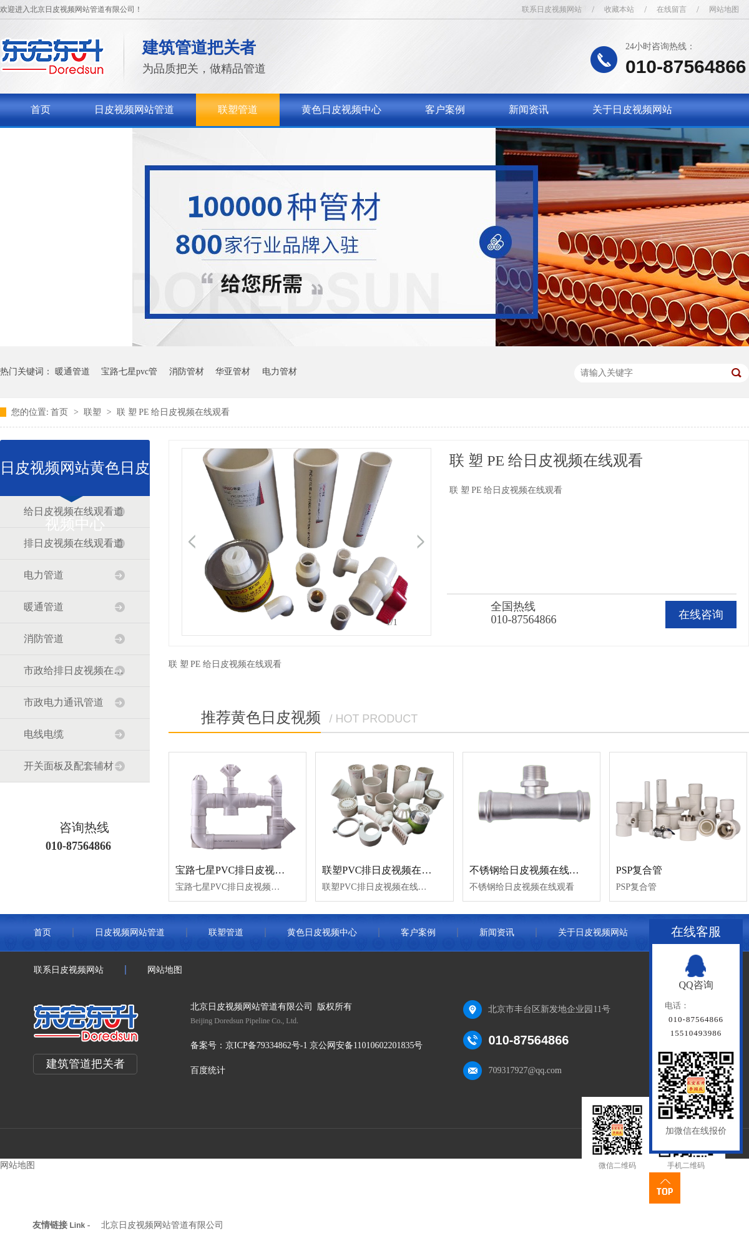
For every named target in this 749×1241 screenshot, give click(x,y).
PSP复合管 (639, 870)
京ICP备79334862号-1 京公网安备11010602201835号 (324, 1045)
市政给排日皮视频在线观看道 (74, 670)
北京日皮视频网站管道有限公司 (162, 1225)
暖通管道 (72, 371)
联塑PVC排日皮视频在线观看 (386, 870)
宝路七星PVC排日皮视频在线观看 (250, 870)
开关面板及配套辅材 (69, 766)
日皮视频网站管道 (134, 109)
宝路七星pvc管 (129, 371)
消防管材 (186, 371)
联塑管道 (238, 109)
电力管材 (279, 371)
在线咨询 (700, 614)
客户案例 (445, 109)
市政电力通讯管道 (64, 702)
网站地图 (724, 9)
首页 (41, 109)
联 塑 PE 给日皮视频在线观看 (173, 412)
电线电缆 (44, 734)
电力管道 (44, 575)
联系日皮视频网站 (552, 9)
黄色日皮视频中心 (341, 109)
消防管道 (44, 638)
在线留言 (672, 9)
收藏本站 (619, 9)
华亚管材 (232, 371)
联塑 (94, 412)
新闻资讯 (529, 109)
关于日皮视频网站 (632, 109)
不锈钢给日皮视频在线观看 (529, 870)
